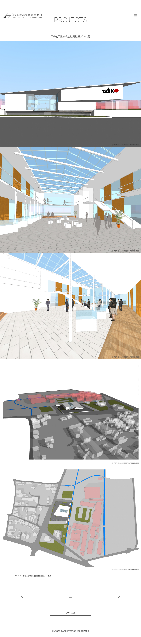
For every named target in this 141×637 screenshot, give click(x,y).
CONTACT (70, 613)
